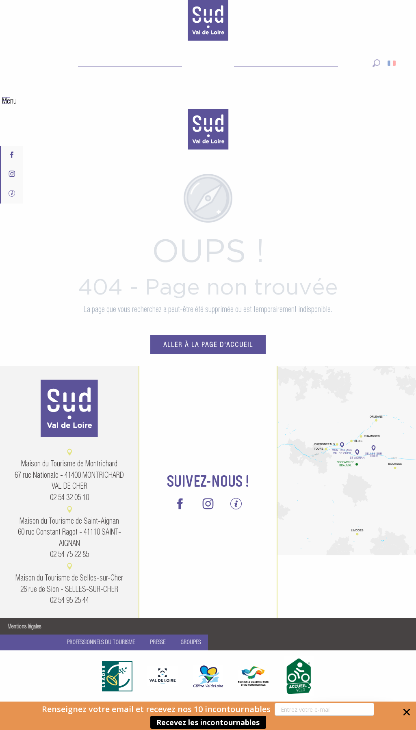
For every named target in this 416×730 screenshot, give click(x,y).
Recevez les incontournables (208, 722)
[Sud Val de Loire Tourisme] (208, 22)
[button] (208, 716)
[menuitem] (208, 130)
